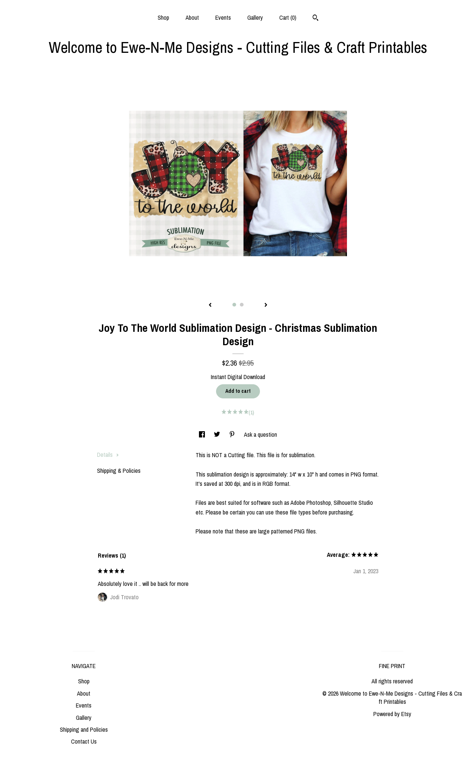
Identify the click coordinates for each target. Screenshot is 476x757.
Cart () (287, 17)
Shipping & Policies (119, 470)
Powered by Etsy (392, 714)
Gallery (255, 17)
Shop (163, 17)
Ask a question (260, 434)
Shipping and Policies (84, 729)
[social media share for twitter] (218, 434)
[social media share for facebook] (202, 434)
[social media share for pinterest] (233, 434)
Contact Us (84, 741)
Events (223, 17)
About (192, 17)
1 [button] (234, 305)
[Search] (315, 19)
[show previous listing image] (210, 305)
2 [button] (242, 305)
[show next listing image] (266, 305)
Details (108, 454)
